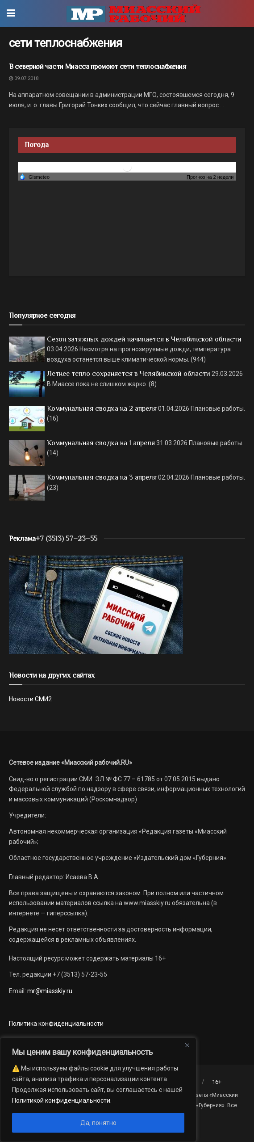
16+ (216, 1082)
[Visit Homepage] (133, 13)
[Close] (187, 1045)
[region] (98, 1089)
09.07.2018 (23, 78)
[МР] (96, 604)
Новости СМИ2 (30, 699)
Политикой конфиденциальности (61, 1100)
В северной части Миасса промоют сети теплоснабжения (97, 67)
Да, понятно (98, 1122)
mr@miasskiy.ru (49, 991)
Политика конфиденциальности (56, 1023)
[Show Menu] (11, 13)
